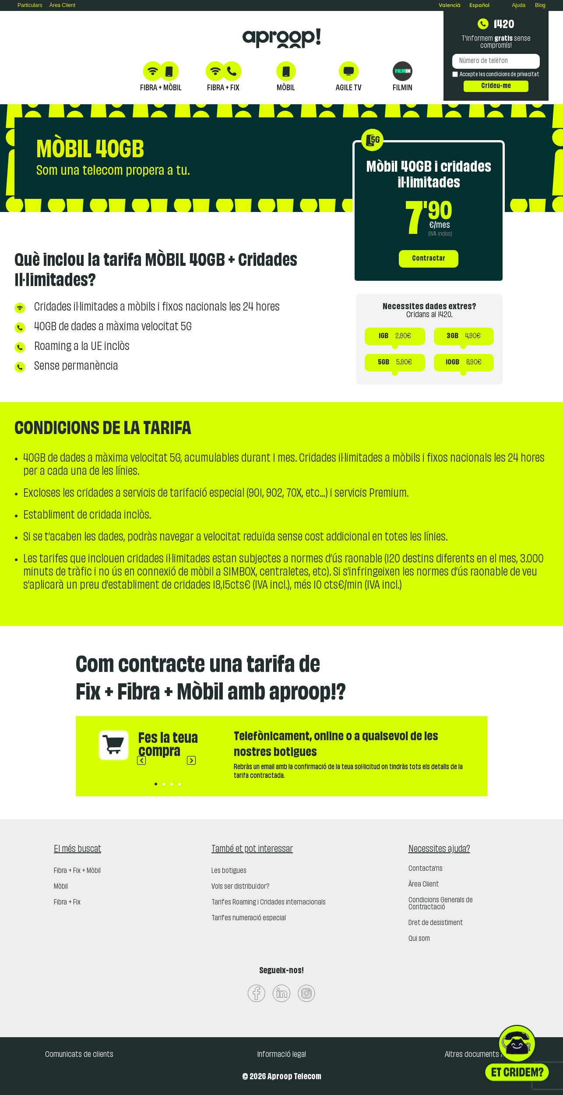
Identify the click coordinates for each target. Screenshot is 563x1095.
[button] (141, 760)
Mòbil (61, 886)
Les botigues (228, 871)
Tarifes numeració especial (248, 918)
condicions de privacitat (512, 75)
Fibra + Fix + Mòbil (77, 871)
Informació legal (281, 1055)
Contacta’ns (425, 868)
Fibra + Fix (67, 902)
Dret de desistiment (435, 923)
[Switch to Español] (479, 5)
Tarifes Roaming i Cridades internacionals (268, 902)
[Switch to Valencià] (449, 5)
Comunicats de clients (79, 1055)
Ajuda (518, 5)
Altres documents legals (481, 1055)
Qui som (419, 939)
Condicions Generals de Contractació (440, 904)
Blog (540, 5)
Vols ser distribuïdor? (240, 886)
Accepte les (499, 75)
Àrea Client (423, 884)
